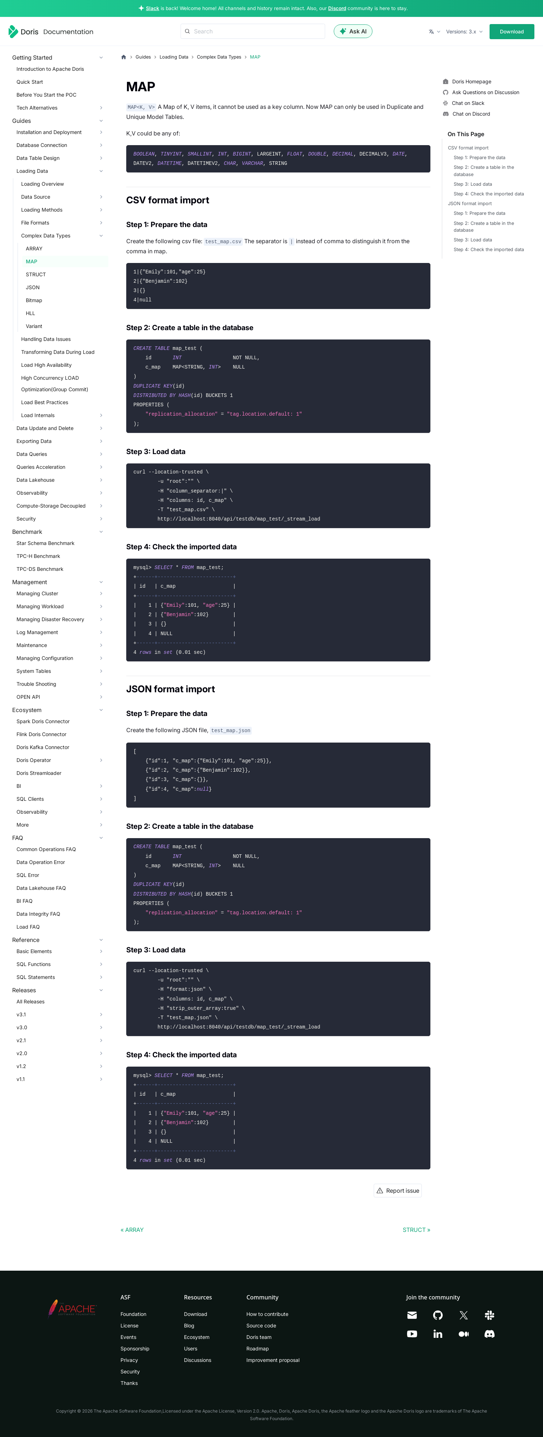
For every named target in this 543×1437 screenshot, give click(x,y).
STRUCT (36, 274)
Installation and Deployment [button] (49, 132)
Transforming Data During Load (58, 352)
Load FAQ (28, 927)
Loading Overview (42, 184)
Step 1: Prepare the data (479, 157)
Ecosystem (196, 1337)
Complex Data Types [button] (45, 235)
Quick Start (29, 82)
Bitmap (34, 300)
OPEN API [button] (28, 697)
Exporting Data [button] (34, 441)
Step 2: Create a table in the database (484, 171)
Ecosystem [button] (27, 709)
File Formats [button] (35, 223)
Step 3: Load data (473, 184)
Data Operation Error (40, 862)
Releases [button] (24, 990)
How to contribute (267, 1314)
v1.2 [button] (21, 1066)
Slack (152, 8)
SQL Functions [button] (33, 964)
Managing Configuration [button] (44, 658)
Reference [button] (25, 939)
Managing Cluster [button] (37, 593)
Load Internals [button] (38, 415)
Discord (337, 8)
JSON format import (470, 203)
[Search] (253, 31)
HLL (30, 313)
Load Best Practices (44, 402)
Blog (189, 1325)
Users (190, 1348)
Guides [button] (21, 120)
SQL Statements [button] (35, 977)
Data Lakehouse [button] (35, 480)
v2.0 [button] (21, 1053)
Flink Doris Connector (41, 734)
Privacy (129, 1360)
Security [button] (26, 519)
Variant (34, 326)
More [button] (22, 825)
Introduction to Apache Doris (50, 69)
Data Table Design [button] (38, 158)
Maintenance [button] (31, 645)
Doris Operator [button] (33, 760)
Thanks (129, 1383)
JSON (33, 287)
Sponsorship (135, 1348)
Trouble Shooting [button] (36, 684)
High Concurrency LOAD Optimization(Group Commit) (54, 383)
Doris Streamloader (38, 773)
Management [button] (29, 582)
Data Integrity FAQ (38, 914)
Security (130, 1371)
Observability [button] (32, 493)
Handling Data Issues (46, 339)
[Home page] (124, 57)
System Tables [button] (33, 671)
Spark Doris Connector (43, 721)
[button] (435, 31)
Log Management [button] (37, 632)
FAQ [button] (17, 837)
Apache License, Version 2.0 (230, 1411)
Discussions (197, 1360)
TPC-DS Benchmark (39, 569)
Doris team (259, 1337)
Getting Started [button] (32, 57)
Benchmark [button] (27, 531)
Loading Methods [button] (41, 210)
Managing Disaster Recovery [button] (50, 619)
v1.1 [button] (20, 1079)
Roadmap (257, 1348)
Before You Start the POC (46, 95)
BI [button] (18, 786)
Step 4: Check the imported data (489, 194)
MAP (31, 261)
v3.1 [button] (21, 1014)
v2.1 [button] (21, 1040)
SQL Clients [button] (30, 799)
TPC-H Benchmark (38, 556)
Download (512, 31)
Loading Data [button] (32, 171)
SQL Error (27, 875)
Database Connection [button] (41, 145)
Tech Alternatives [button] (36, 108)
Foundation (133, 1314)
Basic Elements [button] (34, 951)
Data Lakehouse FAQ (41, 888)
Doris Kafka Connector (42, 747)
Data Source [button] (35, 197)
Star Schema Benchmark (45, 543)
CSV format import (468, 148)
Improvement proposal (272, 1360)
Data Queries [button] (31, 454)
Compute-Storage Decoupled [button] (51, 506)
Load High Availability (46, 365)
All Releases (30, 1001)
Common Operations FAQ (46, 849)
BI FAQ (24, 901)
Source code (261, 1325)
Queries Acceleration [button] (40, 467)
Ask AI (353, 31)
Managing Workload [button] (40, 606)
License (129, 1325)
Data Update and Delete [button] (45, 428)
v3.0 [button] (21, 1027)
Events (128, 1337)
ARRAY (34, 248)
